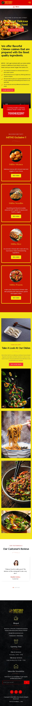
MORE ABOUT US (8, 90)
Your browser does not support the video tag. (16, 100)
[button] (16, 7)
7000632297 (12, 636)
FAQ (22, 701)
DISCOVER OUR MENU (16, 30)
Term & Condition (14, 701)
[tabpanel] (16, 570)
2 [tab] (15, 587)
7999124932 (19, 636)
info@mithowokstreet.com (16, 633)
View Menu (16, 175)
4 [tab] (18, 587)
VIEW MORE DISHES (16, 364)
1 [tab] (13, 587)
